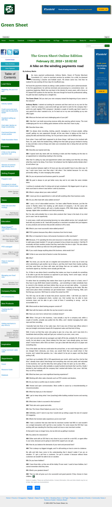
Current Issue (10, 59)
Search (107, 45)
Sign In (107, 37)
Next (37, 487)
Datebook (21, 40)
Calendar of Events (84, 498)
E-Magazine (32, 40)
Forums (11, 40)
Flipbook (30, 498)
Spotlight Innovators (69, 40)
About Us (93, 40)
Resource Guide (44, 40)
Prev (29, 487)
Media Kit (83, 40)
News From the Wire (42, 498)
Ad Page (56, 40)
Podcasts (73, 498)
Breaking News (56, 498)
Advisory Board (62, 500)
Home (4, 40)
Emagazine (22, 498)
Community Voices (98, 498)
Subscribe (6, 37)
